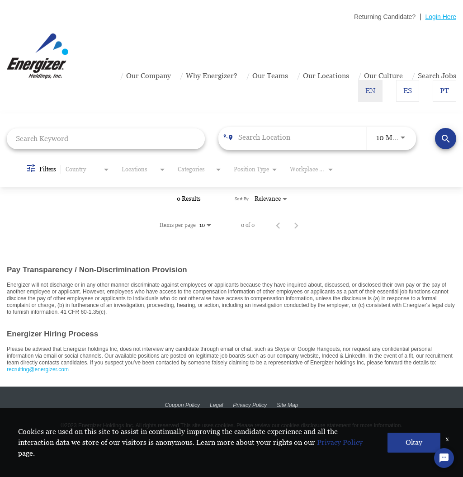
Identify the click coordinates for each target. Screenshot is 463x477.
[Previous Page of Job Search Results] (278, 225)
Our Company (148, 75)
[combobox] (106, 138)
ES (407, 90)
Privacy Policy (250, 405)
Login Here (441, 16)
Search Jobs (437, 75)
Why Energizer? (211, 75)
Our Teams (270, 75)
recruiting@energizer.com (38, 369)
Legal (216, 405)
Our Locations (326, 75)
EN (370, 90)
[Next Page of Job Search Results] (296, 225)
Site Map (287, 405)
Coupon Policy (182, 405)
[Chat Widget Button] (444, 458)
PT (444, 90)
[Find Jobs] (445, 138)
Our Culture (383, 75)
